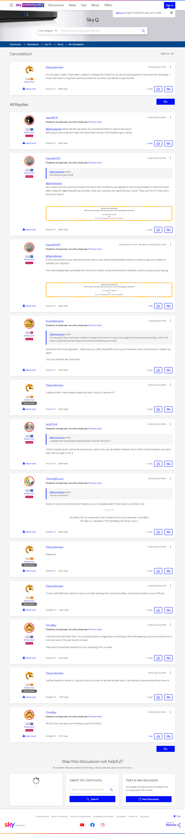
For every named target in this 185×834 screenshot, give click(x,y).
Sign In (169, 5)
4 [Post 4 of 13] (50, 306)
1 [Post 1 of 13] (50, 89)
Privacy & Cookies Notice (80, 816)
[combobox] (98, 30)
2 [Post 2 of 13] (50, 143)
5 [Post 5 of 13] (50, 370)
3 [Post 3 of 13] (50, 230)
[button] (170, 67)
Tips (83, 5)
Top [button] (178, 816)
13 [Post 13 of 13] (51, 736)
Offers (108, 5)
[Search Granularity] (48, 30)
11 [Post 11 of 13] (50, 658)
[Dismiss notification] (171, 13)
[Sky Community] (30, 5)
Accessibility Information (103, 816)
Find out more (95, 122)
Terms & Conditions (59, 816)
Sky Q (93, 20)
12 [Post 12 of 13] (51, 697)
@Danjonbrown (54, 129)
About (95, 5)
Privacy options (42, 816)
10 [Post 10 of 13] (51, 610)
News (72, 5)
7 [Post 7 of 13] (50, 463)
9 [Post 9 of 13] (50, 571)
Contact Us (133, 816)
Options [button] (165, 53)
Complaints (121, 816)
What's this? (29, 82)
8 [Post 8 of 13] (50, 532)
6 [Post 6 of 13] (50, 409)
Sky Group (144, 816)
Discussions (56, 5)
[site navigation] (11, 5)
